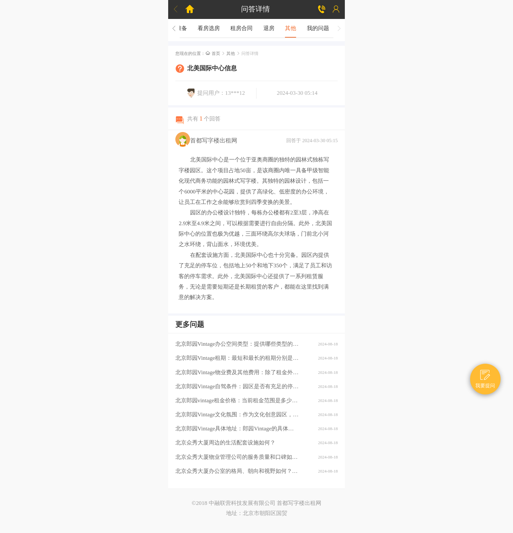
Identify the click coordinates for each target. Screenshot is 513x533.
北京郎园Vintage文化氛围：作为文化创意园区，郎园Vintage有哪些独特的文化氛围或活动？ (237, 414)
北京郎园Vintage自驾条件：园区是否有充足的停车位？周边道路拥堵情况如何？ (237, 386)
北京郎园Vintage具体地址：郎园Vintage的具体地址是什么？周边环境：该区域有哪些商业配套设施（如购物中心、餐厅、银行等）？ (237, 428)
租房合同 (241, 28)
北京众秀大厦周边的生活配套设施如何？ (225, 443)
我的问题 (318, 28)
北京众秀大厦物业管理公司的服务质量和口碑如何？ (237, 457)
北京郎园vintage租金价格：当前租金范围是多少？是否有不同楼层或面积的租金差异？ (237, 400)
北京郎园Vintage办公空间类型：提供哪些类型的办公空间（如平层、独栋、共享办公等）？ (237, 344)
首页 (212, 53)
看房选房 (209, 28)
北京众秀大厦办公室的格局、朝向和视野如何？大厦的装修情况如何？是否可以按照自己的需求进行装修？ (237, 471)
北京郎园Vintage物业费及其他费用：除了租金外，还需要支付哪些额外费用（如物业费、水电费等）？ (237, 372)
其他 (290, 28)
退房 (268, 28)
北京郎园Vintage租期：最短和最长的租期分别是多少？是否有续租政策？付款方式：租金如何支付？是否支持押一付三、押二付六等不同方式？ (237, 358)
